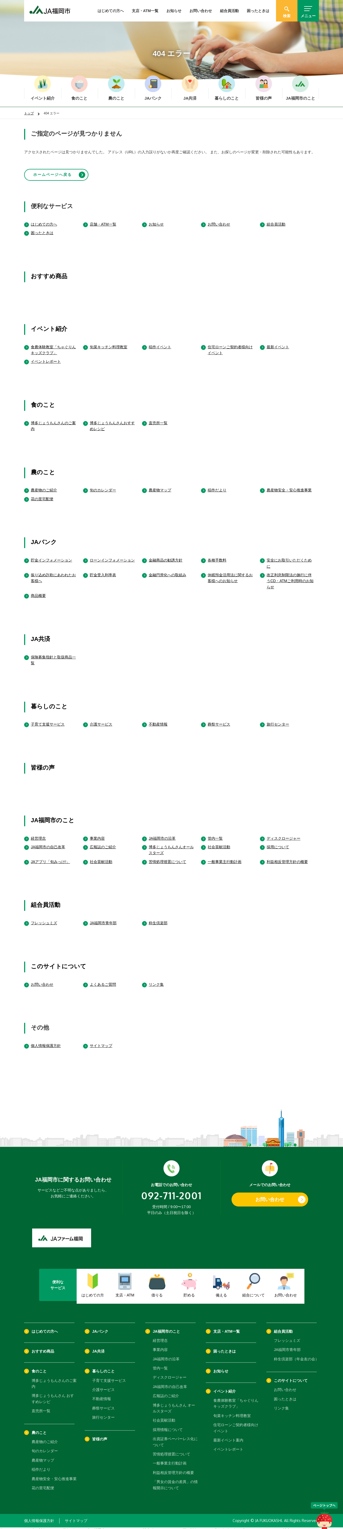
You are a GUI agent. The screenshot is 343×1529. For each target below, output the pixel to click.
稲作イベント (160, 342)
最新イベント (278, 342)
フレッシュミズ (44, 918)
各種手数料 (217, 555)
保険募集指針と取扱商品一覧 (53, 655)
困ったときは (258, 11)
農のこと (43, 467)
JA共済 (40, 634)
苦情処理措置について (167, 857)
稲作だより (217, 485)
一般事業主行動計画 (224, 857)
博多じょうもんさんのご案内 (53, 421)
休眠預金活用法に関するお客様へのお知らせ (230, 573)
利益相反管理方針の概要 (287, 857)
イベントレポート (46, 357)
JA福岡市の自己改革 (48, 842)
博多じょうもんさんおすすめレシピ (112, 421)
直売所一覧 (158, 418)
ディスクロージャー (283, 833)
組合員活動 (229, 11)
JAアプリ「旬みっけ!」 (50, 857)
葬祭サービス (219, 720)
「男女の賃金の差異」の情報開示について (175, 1480)
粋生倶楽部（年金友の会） (296, 1354)
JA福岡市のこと (52, 815)
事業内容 (97, 833)
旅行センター (278, 720)
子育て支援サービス (48, 720)
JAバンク (44, 537)
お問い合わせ (200, 11)
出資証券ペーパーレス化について (175, 1437)
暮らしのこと (49, 701)
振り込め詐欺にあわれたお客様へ (53, 573)
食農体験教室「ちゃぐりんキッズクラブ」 (53, 345)
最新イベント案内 (228, 1435)
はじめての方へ (111, 11)
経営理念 (38, 833)
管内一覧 (215, 833)
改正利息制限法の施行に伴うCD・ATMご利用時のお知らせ (290, 576)
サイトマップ (101, 1041)
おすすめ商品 (49, 271)
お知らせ (173, 11)
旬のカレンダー (103, 485)
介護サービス (101, 720)
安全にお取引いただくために (289, 558)
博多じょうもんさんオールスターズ (171, 845)
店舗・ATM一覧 (103, 220)
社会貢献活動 (219, 842)
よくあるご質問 (103, 979)
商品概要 (38, 591)
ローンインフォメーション (112, 555)
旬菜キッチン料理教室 (108, 342)
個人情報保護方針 (46, 1041)
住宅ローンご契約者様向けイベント (230, 345)
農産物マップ (160, 485)
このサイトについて (58, 961)
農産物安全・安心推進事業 (289, 485)
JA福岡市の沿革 (162, 833)
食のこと (43, 400)
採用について (278, 842)
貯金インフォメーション (51, 555)
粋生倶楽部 (158, 918)
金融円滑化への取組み (167, 570)
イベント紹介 (49, 324)
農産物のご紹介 (44, 485)
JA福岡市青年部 (103, 918)
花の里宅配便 (42, 494)
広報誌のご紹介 (103, 842)
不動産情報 (158, 720)
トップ (29, 113)
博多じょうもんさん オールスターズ (174, 1403)
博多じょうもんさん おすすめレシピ (53, 1394)
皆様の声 (43, 763)
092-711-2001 (171, 1191)
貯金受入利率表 (103, 570)
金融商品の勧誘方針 (165, 555)
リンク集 (156, 979)
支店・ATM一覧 (145, 11)
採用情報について (168, 1425)
